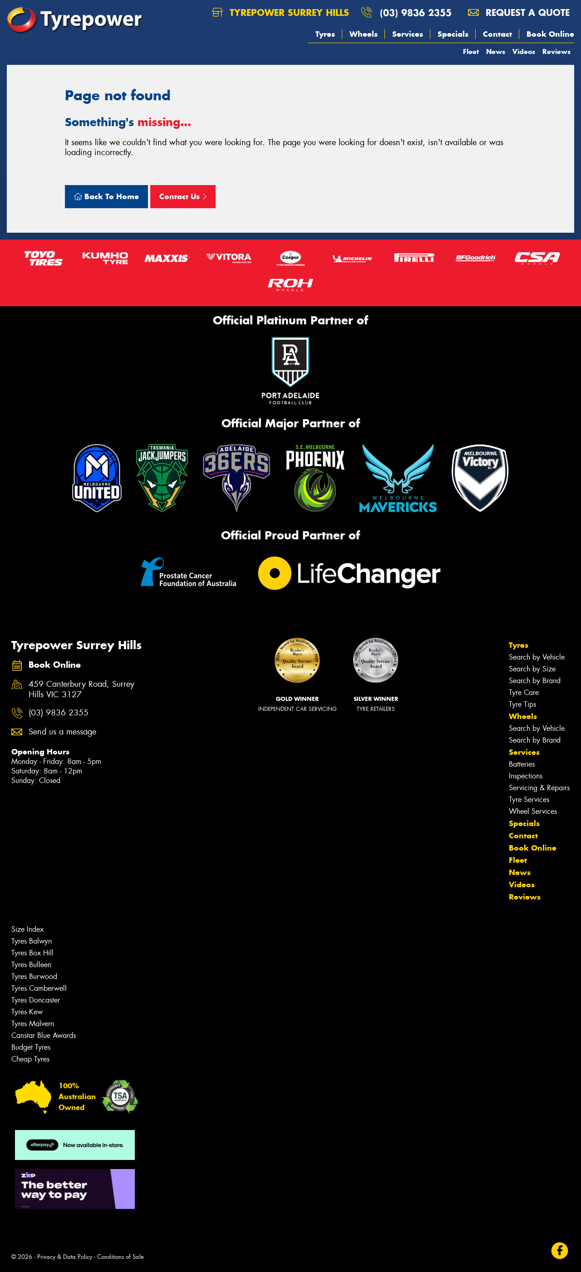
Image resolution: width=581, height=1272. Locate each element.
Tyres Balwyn (31, 941)
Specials (453, 34)
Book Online (550, 34)
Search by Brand (535, 680)
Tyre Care (524, 692)
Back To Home (106, 196)
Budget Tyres (30, 1047)
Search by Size (532, 669)
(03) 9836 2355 (416, 12)
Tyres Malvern (32, 1023)
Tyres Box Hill (32, 953)
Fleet (471, 51)
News (495, 51)
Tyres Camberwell (39, 988)
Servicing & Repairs (539, 788)
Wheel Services (533, 811)
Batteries (522, 764)
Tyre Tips (522, 704)
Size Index (27, 929)
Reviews (556, 51)
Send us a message (62, 732)
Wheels (364, 34)
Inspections (525, 776)
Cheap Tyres (30, 1059)
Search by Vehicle (537, 657)
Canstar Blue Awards (43, 1035)
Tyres (325, 34)
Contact (497, 34)
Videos (523, 51)
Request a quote (519, 12)
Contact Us (183, 196)
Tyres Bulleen (31, 964)
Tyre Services (529, 799)
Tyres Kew (27, 1012)
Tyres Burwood (34, 976)
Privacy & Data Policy (64, 1257)
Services (407, 34)
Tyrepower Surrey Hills (280, 12)
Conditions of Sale (120, 1257)
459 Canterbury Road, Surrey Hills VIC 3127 (81, 689)
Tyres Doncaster (35, 1000)
